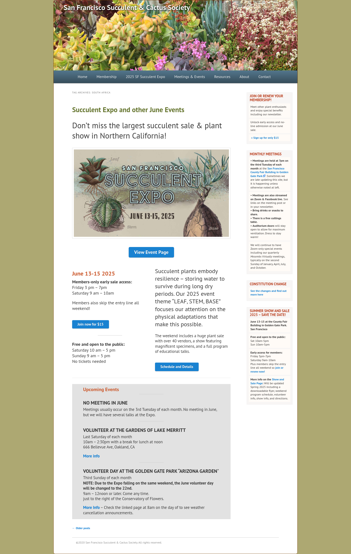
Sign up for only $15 (264, 137)
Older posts (81, 528)
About (244, 76)
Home (82, 76)
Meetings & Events (189, 76)
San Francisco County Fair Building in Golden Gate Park (269, 172)
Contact (264, 76)
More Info (91, 507)
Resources (222, 76)
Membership (107, 76)
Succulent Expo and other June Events (128, 109)
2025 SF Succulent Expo (145, 76)
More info (91, 456)
